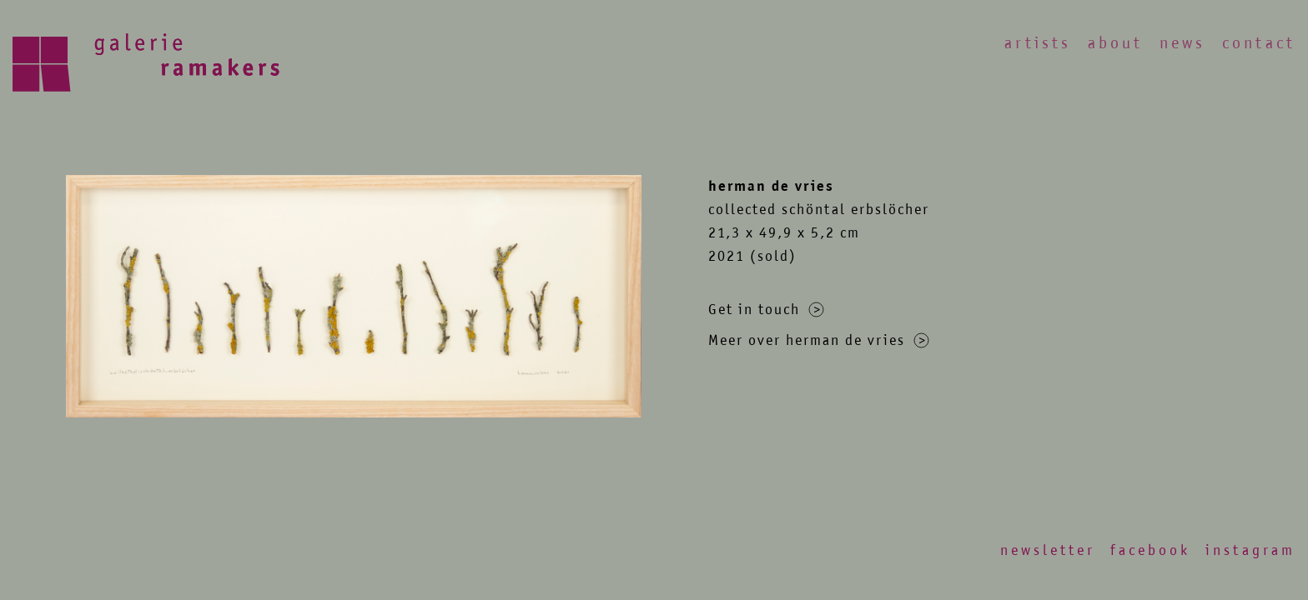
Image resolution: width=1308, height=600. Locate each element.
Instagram (1250, 550)
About (1115, 42)
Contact (1258, 42)
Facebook (1150, 550)
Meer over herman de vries (818, 340)
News (1182, 42)
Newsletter (1047, 550)
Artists (1037, 42)
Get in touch (766, 309)
